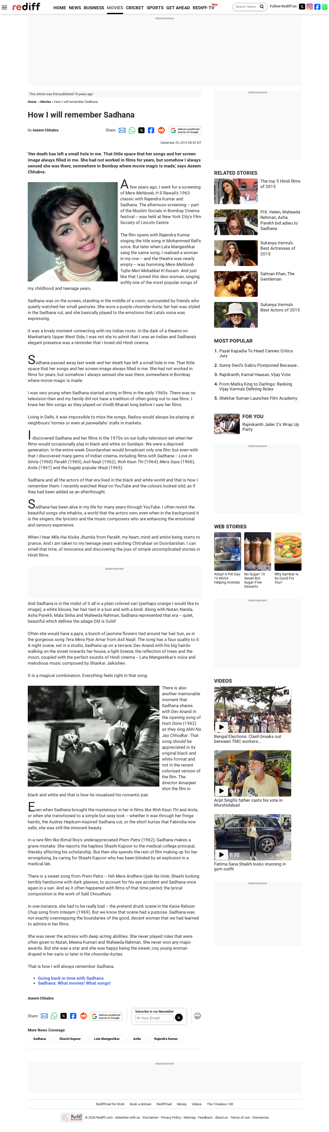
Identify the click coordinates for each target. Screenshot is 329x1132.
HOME (59, 7)
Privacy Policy (171, 1117)
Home (32, 102)
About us (221, 1117)
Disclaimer (150, 1117)
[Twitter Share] (141, 130)
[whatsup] (325, 6)
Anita (137, 1039)
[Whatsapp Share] (131, 130)
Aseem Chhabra (46, 130)
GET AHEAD (178, 7)
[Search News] (260, 7)
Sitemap (190, 1117)
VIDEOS (223, 681)
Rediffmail (164, 1104)
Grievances (260, 1117)
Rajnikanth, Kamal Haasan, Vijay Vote (254, 374)
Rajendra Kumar (166, 1039)
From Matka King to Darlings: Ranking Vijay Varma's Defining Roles (255, 386)
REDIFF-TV (203, 7)
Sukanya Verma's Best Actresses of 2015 (277, 248)
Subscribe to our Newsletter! (154, 1011)
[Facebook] (317, 6)
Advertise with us (127, 1117)
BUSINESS (94, 7)
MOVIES (115, 7)
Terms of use (240, 1117)
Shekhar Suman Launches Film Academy (258, 398)
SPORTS (155, 7)
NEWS (75, 7)
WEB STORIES (230, 527)
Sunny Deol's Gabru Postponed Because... (259, 365)
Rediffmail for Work (110, 1104)
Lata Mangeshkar (107, 1039)
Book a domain (140, 1104)
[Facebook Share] (151, 130)
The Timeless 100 (220, 1104)
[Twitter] (302, 6)
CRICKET (135, 7)
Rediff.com (104, 1117)
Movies (45, 102)
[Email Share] (121, 130)
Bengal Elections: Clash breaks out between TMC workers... (247, 739)
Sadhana (39, 1039)
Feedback (205, 1117)
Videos (197, 1104)
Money (182, 1104)
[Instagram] (310, 6)
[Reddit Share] (160, 130)
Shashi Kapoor (70, 1039)
